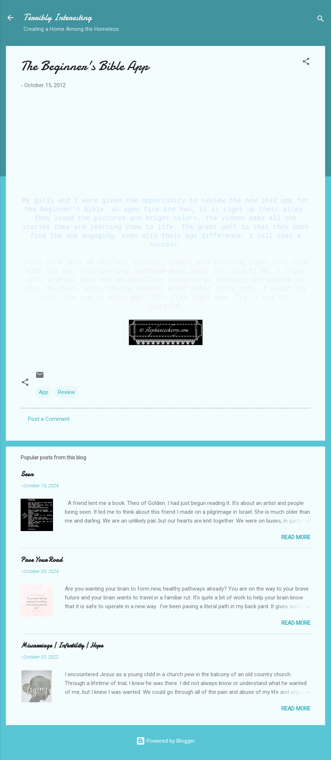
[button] (306, 62)
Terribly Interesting (58, 17)
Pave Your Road (41, 559)
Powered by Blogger (165, 741)
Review (66, 392)
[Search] (320, 20)
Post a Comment (49, 419)
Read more (295, 537)
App (43, 392)
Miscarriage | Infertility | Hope (62, 645)
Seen (27, 474)
